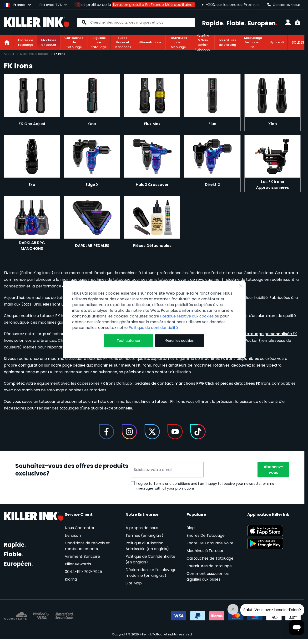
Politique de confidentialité (154, 327)
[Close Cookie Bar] (241, 286)
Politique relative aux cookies (187, 316)
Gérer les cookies (179, 340)
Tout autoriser (128, 340)
